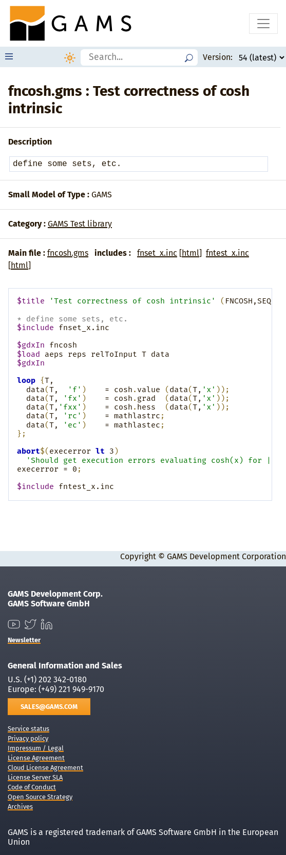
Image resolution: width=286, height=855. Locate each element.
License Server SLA (35, 777)
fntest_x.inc (227, 253)
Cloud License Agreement (45, 767)
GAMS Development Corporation (226, 556)
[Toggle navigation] (263, 23)
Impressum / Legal (36, 748)
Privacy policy (28, 738)
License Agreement (36, 758)
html (190, 253)
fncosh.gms (67, 253)
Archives (20, 806)
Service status (28, 728)
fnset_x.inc (157, 253)
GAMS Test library (80, 224)
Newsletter (24, 640)
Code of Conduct (32, 787)
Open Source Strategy (40, 797)
